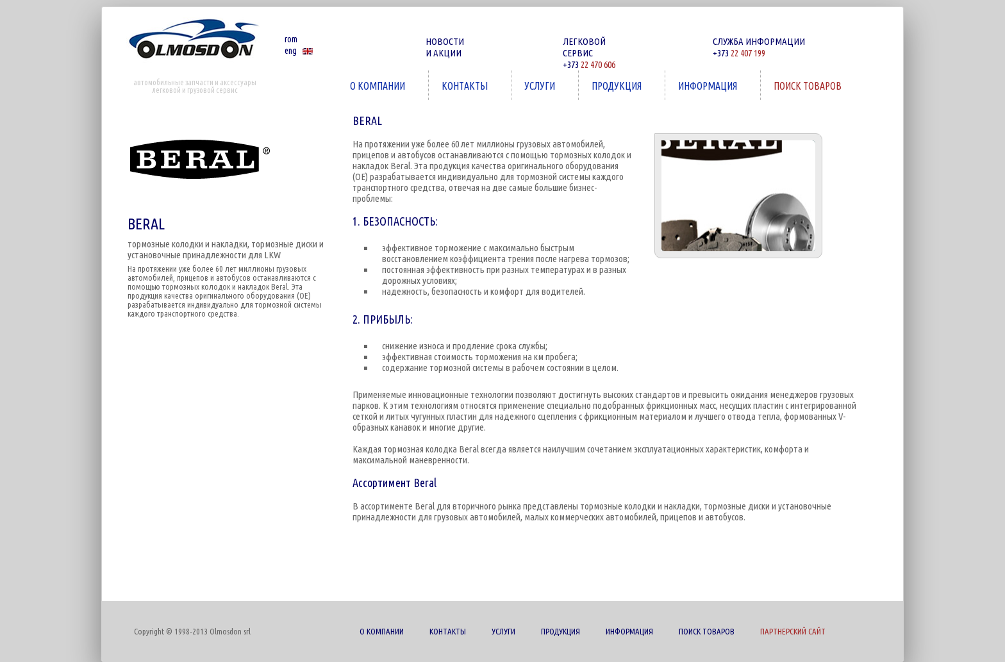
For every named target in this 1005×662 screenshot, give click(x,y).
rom (291, 39)
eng (291, 51)
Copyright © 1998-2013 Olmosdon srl (192, 631)
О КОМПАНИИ (378, 85)
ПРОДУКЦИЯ (618, 85)
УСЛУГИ (540, 85)
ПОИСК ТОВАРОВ (809, 85)
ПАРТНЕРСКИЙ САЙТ (793, 631)
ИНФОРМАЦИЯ (708, 85)
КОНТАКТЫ (466, 85)
